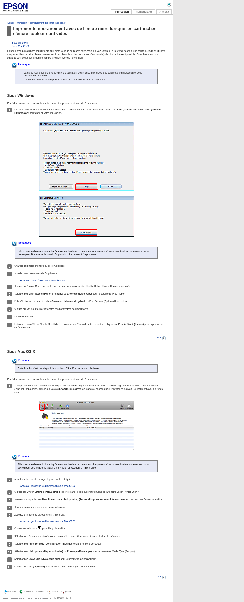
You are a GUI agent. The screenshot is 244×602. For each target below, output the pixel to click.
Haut (161, 337)
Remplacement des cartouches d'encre (48, 23)
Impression (21, 23)
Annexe (164, 11)
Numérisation (144, 11)
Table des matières (34, 591)
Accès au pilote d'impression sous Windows (43, 280)
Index (55, 591)
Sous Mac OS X (20, 46)
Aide (68, 591)
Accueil (10, 23)
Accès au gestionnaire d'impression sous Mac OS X (47, 486)
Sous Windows (20, 42)
